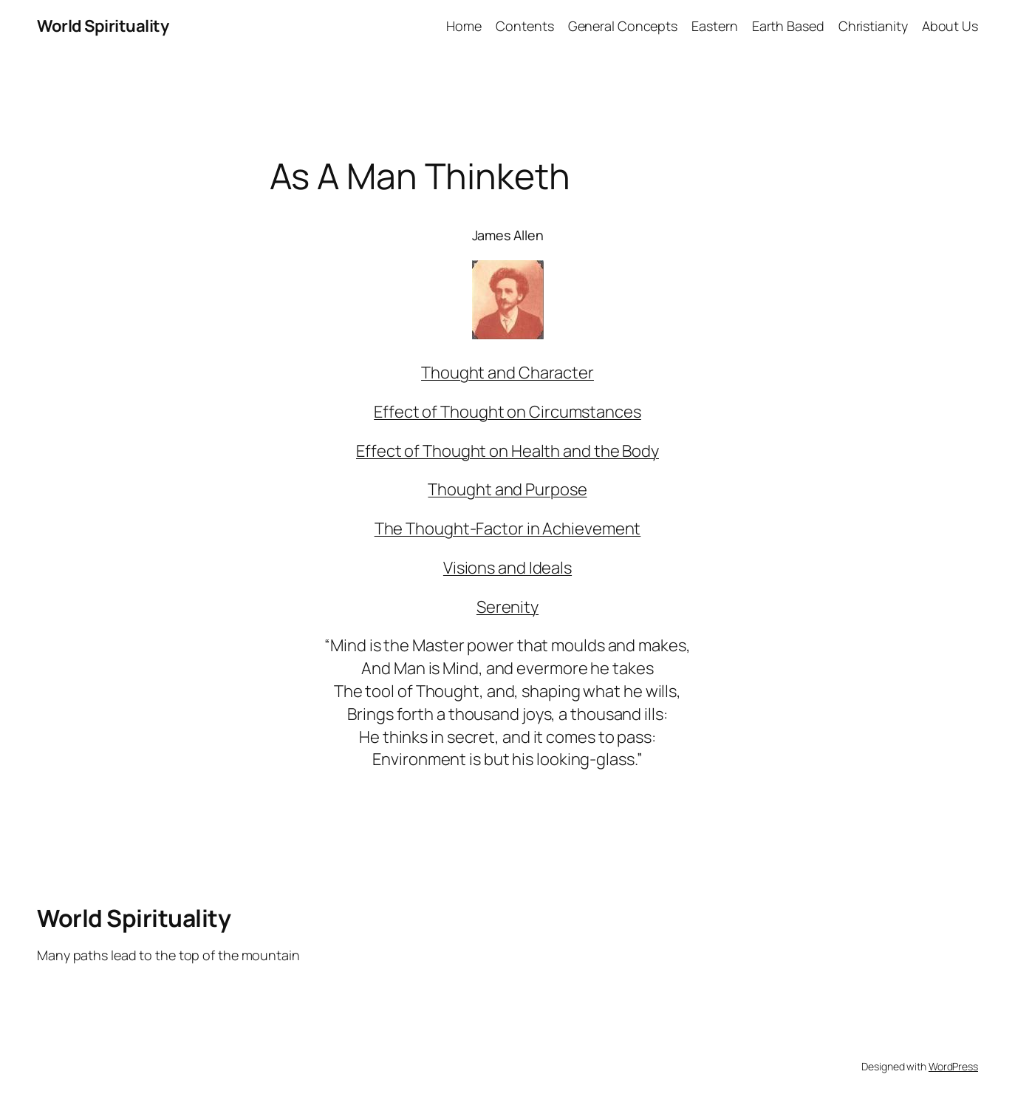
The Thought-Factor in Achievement (508, 528)
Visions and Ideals (507, 568)
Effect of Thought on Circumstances (507, 412)
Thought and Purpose (507, 489)
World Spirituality (102, 26)
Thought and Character (507, 372)
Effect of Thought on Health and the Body (507, 451)
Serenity (507, 607)
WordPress (953, 1066)
